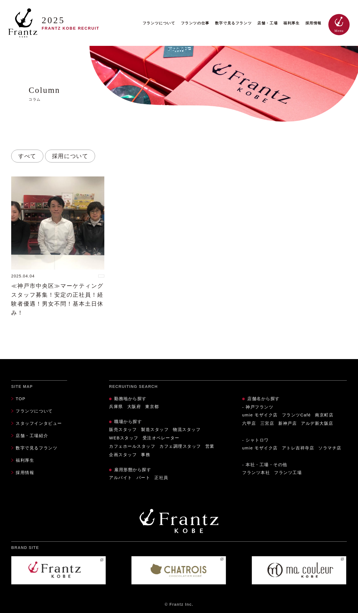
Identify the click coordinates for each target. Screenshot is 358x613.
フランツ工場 (288, 472)
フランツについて (159, 23)
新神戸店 (287, 423)
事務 (145, 454)
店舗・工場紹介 (32, 435)
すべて (27, 156)
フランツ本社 (256, 472)
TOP (20, 398)
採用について (70, 156)
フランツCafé (296, 414)
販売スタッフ (123, 429)
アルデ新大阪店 (317, 423)
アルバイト (120, 477)
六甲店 (249, 423)
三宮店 (267, 423)
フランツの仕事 (195, 23)
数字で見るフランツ (233, 23)
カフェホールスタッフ (132, 446)
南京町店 (324, 414)
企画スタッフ (123, 454)
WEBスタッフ (123, 437)
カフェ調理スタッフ (180, 446)
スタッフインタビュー (39, 423)
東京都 (152, 406)
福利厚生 (291, 23)
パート (143, 477)
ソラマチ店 (329, 447)
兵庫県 (116, 406)
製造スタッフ (155, 429)
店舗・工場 (267, 23)
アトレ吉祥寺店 (298, 447)
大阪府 (134, 406)
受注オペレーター (161, 437)
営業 (210, 446)
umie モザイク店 (260, 414)
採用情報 (313, 23)
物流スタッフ (187, 429)
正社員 (161, 477)
